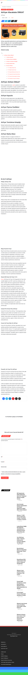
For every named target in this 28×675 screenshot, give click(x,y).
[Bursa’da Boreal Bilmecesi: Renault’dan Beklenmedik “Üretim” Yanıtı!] (8, 553)
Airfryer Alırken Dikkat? (9, 55)
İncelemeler (9, 6)
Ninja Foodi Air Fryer (12, 69)
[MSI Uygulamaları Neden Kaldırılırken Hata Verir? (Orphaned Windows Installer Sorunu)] (8, 498)
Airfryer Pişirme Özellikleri (12, 59)
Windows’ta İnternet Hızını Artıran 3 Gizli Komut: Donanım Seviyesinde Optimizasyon (21, 617)
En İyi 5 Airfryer (10, 65)
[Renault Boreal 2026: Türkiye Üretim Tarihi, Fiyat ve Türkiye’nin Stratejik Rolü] (8, 564)
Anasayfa (3, 6)
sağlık (13, 85)
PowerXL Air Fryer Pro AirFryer (14, 78)
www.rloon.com (4, 648)
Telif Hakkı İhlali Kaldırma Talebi (7, 662)
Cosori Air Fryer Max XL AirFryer (14, 76)
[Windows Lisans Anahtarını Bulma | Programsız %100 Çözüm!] (8, 575)
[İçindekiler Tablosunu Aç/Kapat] (2, 53)
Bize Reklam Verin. (14, 636)
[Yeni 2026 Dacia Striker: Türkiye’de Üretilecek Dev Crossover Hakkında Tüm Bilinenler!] (8, 542)
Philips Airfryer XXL (12, 67)
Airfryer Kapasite (10, 57)
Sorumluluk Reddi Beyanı (6, 664)
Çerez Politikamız (4, 658)
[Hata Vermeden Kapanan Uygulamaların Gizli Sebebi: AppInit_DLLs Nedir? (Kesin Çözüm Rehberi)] (8, 509)
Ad (2, 456)
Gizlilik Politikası (4, 656)
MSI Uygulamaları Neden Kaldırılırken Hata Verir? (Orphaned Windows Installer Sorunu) (21, 496)
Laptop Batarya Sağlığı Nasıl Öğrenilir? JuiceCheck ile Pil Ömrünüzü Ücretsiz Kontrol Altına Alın (21, 529)
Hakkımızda (3, 651)
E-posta (3, 461)
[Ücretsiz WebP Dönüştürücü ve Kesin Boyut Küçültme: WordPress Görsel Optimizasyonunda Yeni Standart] (8, 586)
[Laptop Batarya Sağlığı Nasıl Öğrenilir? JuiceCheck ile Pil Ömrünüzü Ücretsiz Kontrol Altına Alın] (8, 531)
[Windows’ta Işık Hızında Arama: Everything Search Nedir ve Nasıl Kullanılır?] (8, 608)
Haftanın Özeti (10, 9)
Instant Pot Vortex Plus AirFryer (14, 74)
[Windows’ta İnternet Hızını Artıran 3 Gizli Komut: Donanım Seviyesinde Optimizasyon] (8, 619)
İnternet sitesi (3, 466)
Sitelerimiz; (3, 642)
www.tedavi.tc (4, 646)
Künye (2, 653)
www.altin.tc (3, 644)
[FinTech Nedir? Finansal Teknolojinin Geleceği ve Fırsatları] (8, 597)
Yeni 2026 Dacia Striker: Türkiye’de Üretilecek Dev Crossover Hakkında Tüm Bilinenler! (21, 540)
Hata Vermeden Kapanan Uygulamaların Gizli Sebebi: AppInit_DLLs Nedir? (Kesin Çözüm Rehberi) (22, 507)
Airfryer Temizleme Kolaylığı (12, 61)
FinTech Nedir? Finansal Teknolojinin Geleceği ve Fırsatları (21, 594)
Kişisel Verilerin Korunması (6, 660)
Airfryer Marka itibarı (11, 63)
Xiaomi (2, 279)
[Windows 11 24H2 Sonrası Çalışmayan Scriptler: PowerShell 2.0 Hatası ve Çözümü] (8, 520)
